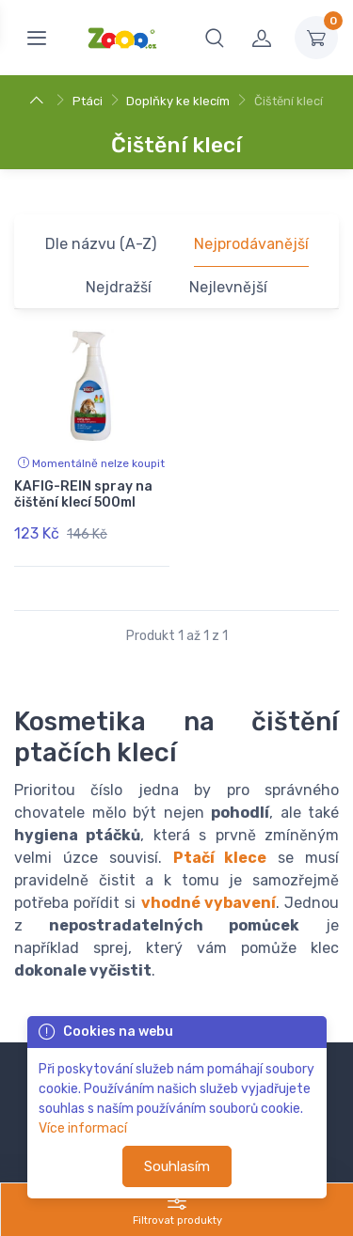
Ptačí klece (220, 858)
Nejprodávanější (251, 244)
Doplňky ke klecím (178, 101)
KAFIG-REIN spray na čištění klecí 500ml (83, 494)
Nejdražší (119, 287)
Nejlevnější (228, 287)
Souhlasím (177, 1166)
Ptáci (87, 101)
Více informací (83, 1128)
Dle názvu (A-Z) (100, 244)
